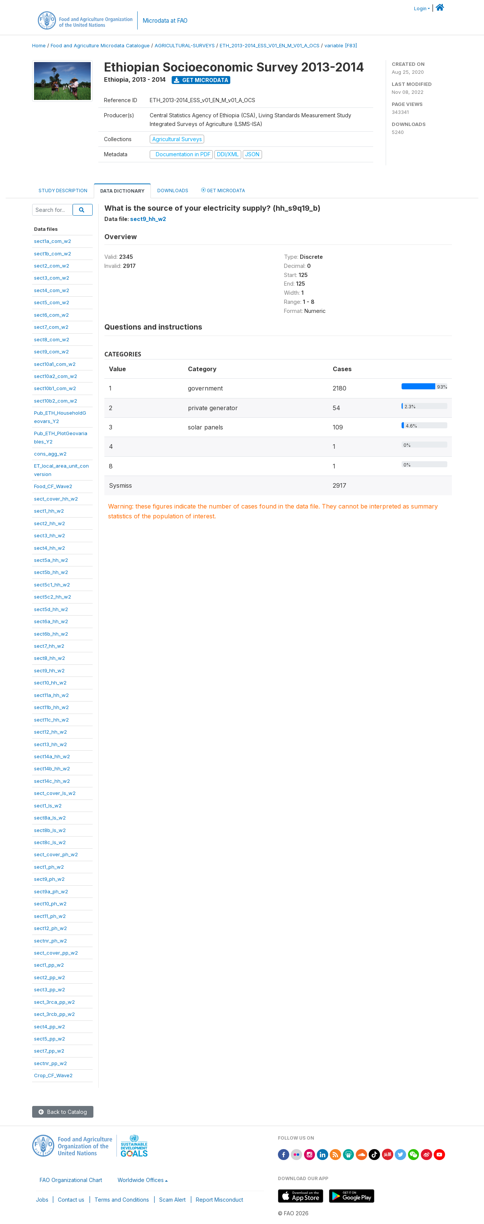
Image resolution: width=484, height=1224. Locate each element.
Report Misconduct (219, 1199)
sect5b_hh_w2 (51, 572)
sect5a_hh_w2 (51, 560)
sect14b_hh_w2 (52, 768)
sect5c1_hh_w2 (52, 585)
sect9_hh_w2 (49, 670)
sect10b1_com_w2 (55, 388)
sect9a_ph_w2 (51, 891)
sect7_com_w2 (51, 327)
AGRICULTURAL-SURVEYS (185, 45)
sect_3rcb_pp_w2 (54, 1014)
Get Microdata (201, 80)
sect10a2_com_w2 (55, 376)
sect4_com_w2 (51, 290)
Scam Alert (172, 1199)
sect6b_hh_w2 (51, 634)
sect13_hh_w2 (50, 744)
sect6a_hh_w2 (51, 621)
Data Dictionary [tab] (122, 191)
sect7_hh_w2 (49, 646)
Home (39, 45)
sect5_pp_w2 (49, 1039)
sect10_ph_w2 (50, 904)
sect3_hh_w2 (49, 535)
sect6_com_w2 (51, 315)
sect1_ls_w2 (48, 806)
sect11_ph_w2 (50, 916)
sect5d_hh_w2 (51, 609)
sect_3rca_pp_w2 (54, 1002)
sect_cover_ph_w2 (56, 854)
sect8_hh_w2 (49, 658)
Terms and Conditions (122, 1199)
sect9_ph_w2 (49, 879)
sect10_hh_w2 (50, 683)
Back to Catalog (63, 1112)
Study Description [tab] (63, 190)
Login (420, 8)
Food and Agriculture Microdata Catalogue (100, 45)
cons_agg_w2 (50, 454)
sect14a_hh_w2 (52, 756)
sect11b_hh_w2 (51, 707)
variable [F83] (340, 45)
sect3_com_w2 (51, 278)
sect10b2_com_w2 (55, 401)
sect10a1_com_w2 (55, 364)
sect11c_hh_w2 (51, 720)
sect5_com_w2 (51, 302)
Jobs (42, 1199)
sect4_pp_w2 (49, 1026)
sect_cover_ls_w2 (55, 793)
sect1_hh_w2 (49, 511)
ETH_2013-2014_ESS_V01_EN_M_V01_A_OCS (270, 45)
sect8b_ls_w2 (50, 830)
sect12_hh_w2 (50, 732)
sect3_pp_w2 (49, 989)
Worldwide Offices (141, 1180)
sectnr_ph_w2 (50, 941)
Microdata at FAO (165, 20)
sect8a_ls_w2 (50, 818)
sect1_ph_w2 (49, 867)
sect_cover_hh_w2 (56, 499)
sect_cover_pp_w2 (56, 953)
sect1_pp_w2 (49, 965)
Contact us (71, 1199)
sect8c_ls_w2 (50, 842)
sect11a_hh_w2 (51, 695)
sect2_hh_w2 (49, 523)
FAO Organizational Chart (71, 1180)
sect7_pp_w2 (49, 1051)
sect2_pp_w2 (49, 977)
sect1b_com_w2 (52, 253)
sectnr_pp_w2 (50, 1063)
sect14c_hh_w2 (52, 781)
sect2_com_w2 (51, 266)
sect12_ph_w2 (50, 928)
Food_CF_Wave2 (53, 486)
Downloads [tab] (172, 190)
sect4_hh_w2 (49, 548)
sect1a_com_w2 (52, 241)
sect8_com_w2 (51, 339)
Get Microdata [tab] (223, 190)
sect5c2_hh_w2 (52, 597)
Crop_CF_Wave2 (53, 1075)
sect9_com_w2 (51, 351)
